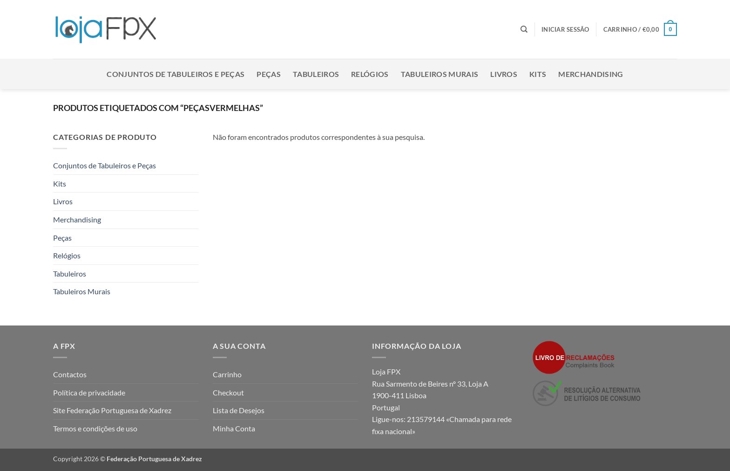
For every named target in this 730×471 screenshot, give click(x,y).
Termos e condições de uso (95, 428)
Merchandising (590, 73)
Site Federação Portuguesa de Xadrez (112, 410)
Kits (537, 73)
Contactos (70, 374)
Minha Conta (234, 428)
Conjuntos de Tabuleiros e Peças (175, 73)
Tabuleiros (316, 73)
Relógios (370, 73)
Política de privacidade (89, 392)
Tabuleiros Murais (439, 73)
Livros (503, 73)
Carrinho (227, 374)
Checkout (228, 392)
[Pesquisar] (523, 29)
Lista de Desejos (238, 410)
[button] (565, 29)
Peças (269, 73)
